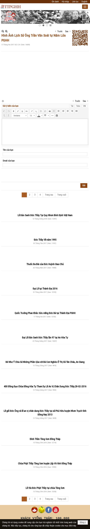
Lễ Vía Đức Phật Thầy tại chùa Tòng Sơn (45, 488)
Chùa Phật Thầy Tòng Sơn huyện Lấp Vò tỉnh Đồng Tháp (45, 463)
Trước (59, 31)
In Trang (2, 100)
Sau (66, 31)
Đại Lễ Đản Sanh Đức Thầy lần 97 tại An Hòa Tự (45, 337)
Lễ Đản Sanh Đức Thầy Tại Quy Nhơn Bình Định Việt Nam (45, 215)
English (84, 1)
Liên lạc (75, 1)
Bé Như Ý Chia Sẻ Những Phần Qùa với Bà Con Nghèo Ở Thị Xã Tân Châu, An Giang (45, 362)
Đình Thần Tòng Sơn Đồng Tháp (45, 439)
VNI (84, 106)
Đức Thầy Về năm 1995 (45, 239)
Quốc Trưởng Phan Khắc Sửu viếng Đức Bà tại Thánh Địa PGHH (45, 313)
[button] (85, 6)
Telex (78, 106)
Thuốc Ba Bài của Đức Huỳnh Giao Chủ (45, 264)
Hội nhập (65, 1)
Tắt (72, 106)
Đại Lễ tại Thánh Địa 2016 (45, 288)
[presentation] (23, 175)
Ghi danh (55, 1)
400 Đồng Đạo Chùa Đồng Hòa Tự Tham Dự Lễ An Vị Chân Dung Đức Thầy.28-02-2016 (45, 386)
